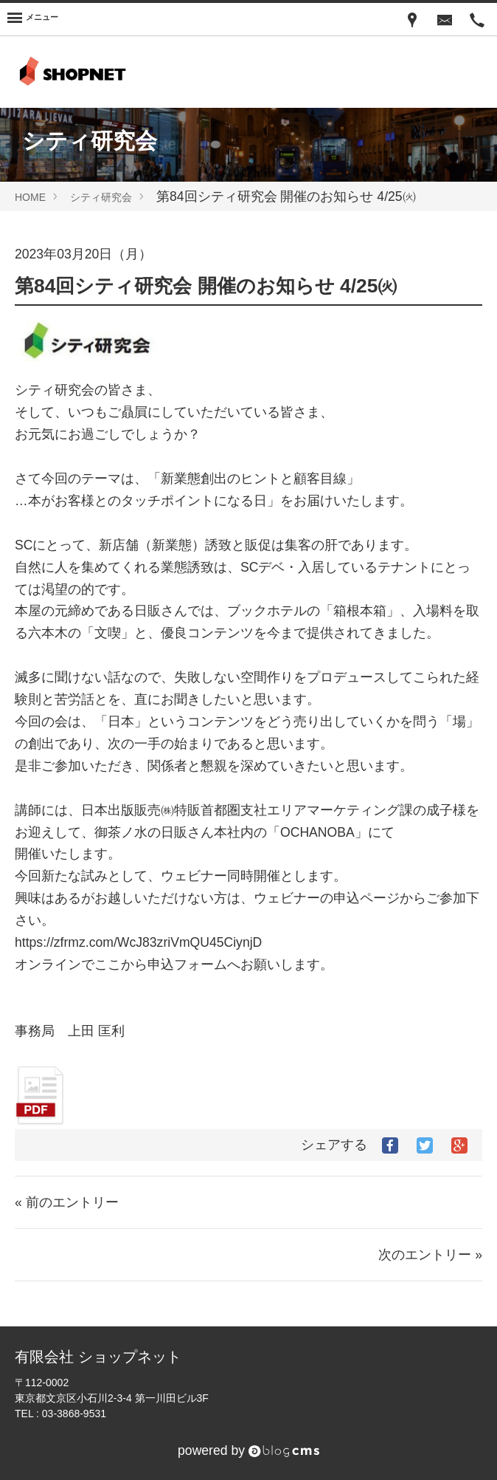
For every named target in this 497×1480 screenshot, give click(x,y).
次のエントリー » (430, 1254)
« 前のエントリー (67, 1202)
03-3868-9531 (74, 1413)
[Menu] (33, 19)
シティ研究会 (101, 197)
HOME (30, 197)
